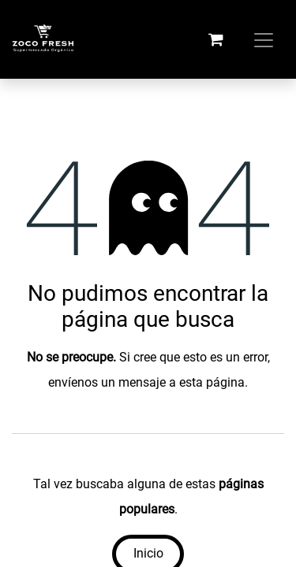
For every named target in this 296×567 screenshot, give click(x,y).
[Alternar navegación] (263, 39)
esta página (212, 382)
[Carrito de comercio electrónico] (215, 39)
